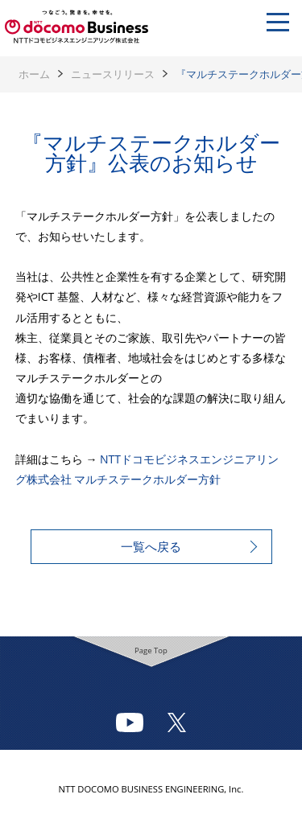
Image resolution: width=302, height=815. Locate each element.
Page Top (151, 650)
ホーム (34, 74)
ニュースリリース (113, 74)
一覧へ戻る (151, 546)
